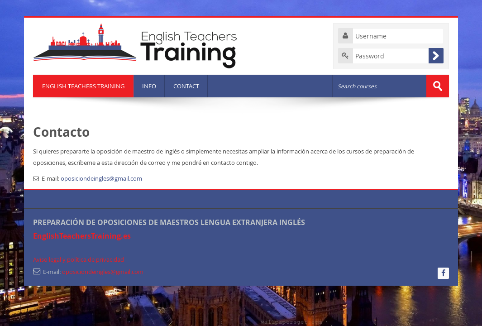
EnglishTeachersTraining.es (82, 236)
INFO (149, 86)
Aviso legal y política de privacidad (78, 259)
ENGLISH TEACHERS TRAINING (83, 86)
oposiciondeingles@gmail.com (101, 178)
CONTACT (186, 86)
